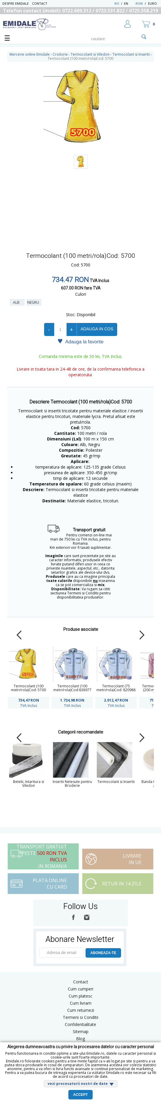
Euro (152, 3)
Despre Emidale (15, 3)
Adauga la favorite (80, 341)
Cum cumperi (80, 989)
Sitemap (80, 1031)
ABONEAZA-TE (103, 953)
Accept (80, 1095)
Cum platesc (80, 996)
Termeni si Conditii (80, 1017)
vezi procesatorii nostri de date (78, 1083)
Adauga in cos (96, 329)
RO (117, 3)
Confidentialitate (80, 1024)
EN (129, 3)
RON (139, 3)
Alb (17, 302)
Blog (80, 1038)
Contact (39, 3)
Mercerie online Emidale (29, 54)
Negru (34, 302)
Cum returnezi (80, 1010)
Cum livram (80, 1003)
